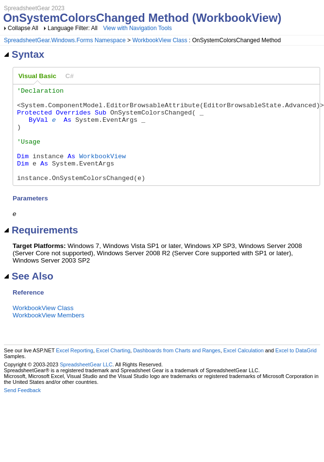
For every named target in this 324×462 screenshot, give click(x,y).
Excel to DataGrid (296, 369)
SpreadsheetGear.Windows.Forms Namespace (65, 40)
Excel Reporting (74, 369)
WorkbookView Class (159, 40)
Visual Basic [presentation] (37, 76)
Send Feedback (22, 409)
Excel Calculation (243, 369)
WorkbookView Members (49, 334)
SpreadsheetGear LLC (86, 383)
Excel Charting (113, 369)
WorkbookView (102, 170)
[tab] (37, 76)
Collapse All (23, 28)
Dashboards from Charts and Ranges (176, 369)
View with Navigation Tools (137, 28)
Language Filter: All (73, 28)
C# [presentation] (70, 76)
